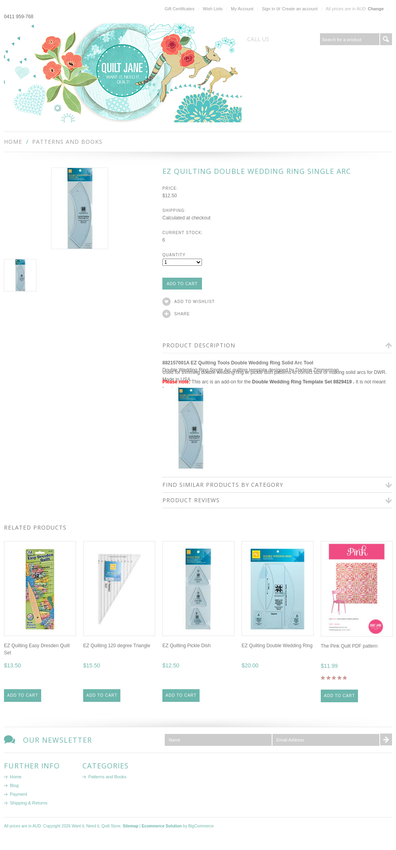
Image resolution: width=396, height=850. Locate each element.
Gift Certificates (179, 8)
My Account (242, 8)
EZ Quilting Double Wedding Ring (277, 645)
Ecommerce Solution (162, 826)
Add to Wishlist (194, 301)
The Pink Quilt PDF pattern (349, 646)
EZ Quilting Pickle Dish (186, 645)
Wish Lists (213, 8)
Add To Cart (22, 695)
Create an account (300, 8)
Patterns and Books (67, 141)
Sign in (268, 8)
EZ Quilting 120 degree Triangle (116, 645)
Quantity (174, 255)
